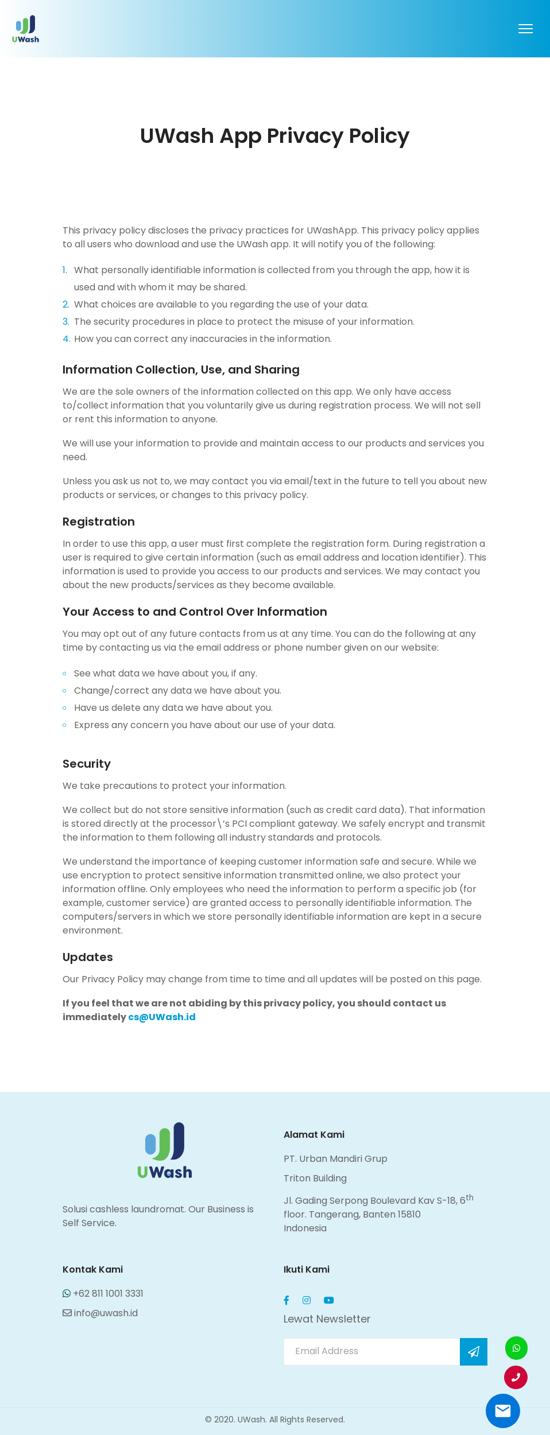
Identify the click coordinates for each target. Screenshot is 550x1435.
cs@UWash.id (162, 1017)
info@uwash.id (100, 1313)
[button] (516, 1377)
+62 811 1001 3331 (103, 1293)
